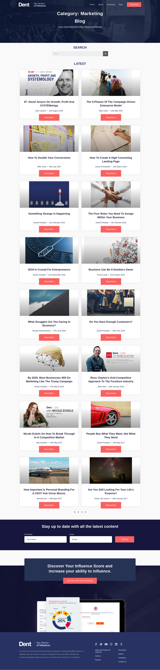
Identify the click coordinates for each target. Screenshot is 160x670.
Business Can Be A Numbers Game (111, 269)
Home (92, 4)
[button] (134, 4)
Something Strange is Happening (49, 213)
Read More (49, 117)
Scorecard (111, 4)
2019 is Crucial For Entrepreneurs (49, 269)
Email (72, 534)
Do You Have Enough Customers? (110, 321)
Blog (121, 4)
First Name (28, 534)
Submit (124, 539)
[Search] (105, 53)
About (100, 4)
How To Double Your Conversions (49, 157)
